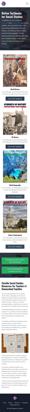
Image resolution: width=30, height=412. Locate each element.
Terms (4, 402)
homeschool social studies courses (11, 325)
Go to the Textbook (15, 99)
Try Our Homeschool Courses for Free (15, 270)
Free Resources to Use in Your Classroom (15, 261)
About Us (17, 402)
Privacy (10, 402)
